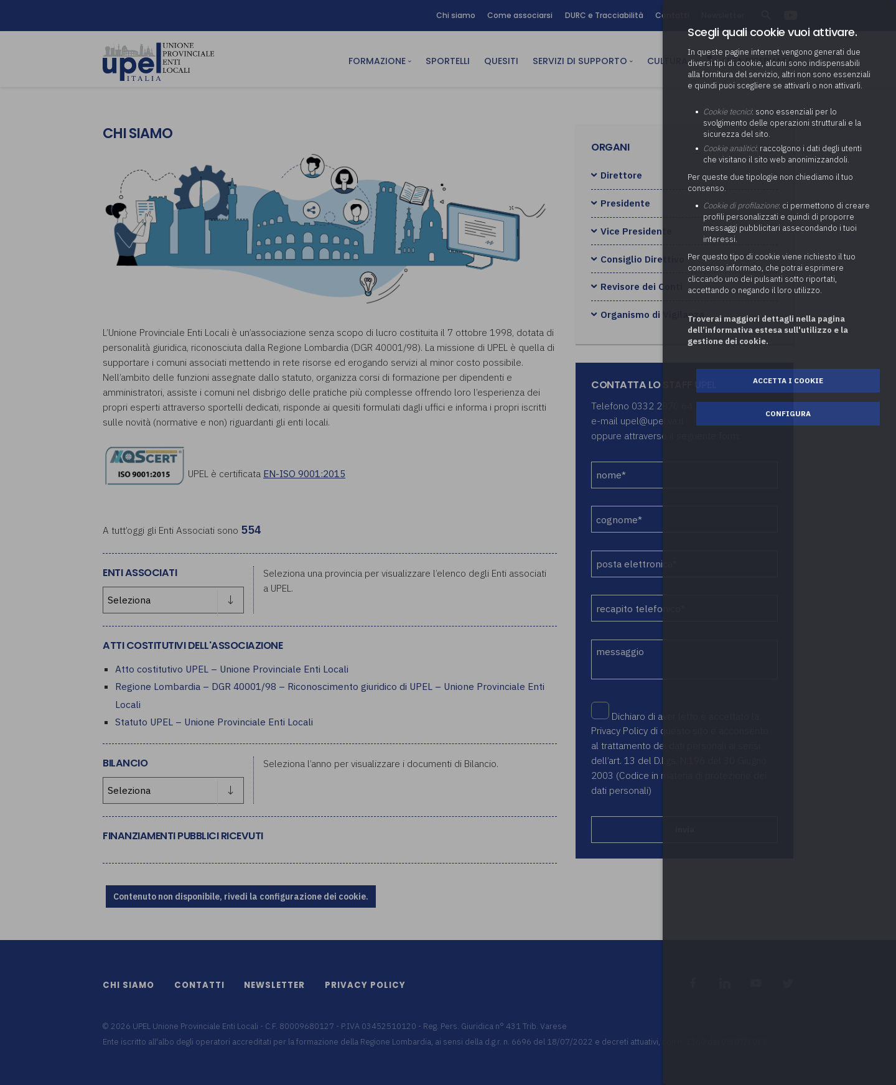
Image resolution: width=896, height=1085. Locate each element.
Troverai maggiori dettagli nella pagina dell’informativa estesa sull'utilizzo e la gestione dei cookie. (768, 330)
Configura (788, 413)
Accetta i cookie (788, 380)
